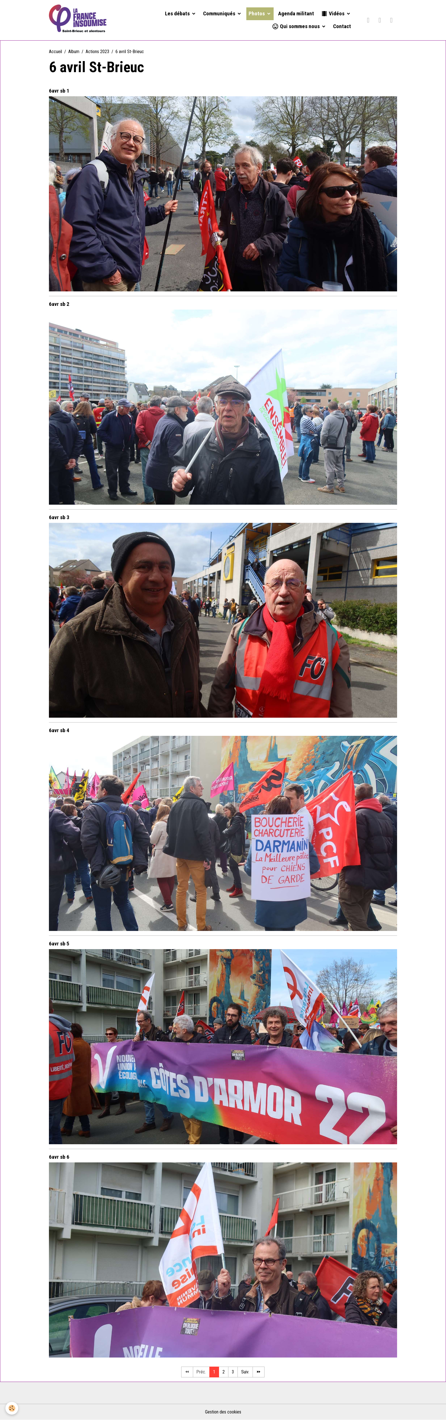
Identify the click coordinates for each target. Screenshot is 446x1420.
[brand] (78, 20)
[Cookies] (12, 1408)
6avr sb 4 (59, 730)
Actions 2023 (97, 52)
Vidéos (333, 14)
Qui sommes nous (296, 26)
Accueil (55, 52)
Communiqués (219, 14)
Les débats (178, 14)
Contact (342, 26)
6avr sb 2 (59, 304)
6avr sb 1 (59, 90)
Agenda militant (296, 14)
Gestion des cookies (223, 1412)
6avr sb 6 (59, 1157)
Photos (257, 14)
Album (73, 52)
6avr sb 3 (59, 517)
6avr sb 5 (59, 944)
